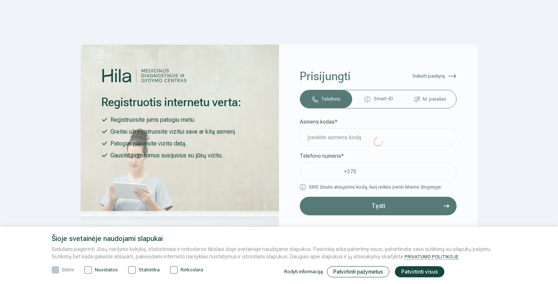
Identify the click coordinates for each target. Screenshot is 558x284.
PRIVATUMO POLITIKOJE (433, 256)
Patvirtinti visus (423, 272)
